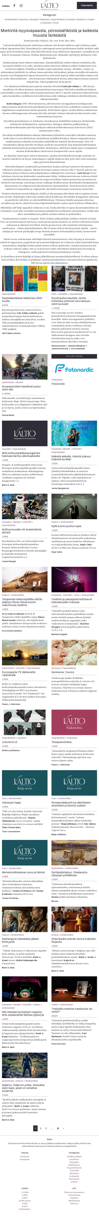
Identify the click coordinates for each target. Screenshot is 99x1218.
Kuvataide (6, 522)
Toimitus (74, 1198)
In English (90, 19)
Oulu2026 (70, 19)
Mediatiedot (74, 1200)
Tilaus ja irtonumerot (74, 1192)
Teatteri (36, 1005)
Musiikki (19, 382)
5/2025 (5, 305)
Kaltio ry (74, 1203)
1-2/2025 (55, 308)
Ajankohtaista (8, 382)
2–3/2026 (6, 393)
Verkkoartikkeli (11, 19)
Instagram (25, 1159)
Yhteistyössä (56, 380)
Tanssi (76, 595)
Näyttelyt (80, 19)
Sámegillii (33, 19)
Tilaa (87, 5)
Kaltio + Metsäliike (59, 294)
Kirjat (4, 798)
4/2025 (25, 1206)
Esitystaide (46, 23)
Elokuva (54, 522)
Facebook (24, 1156)
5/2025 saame (25, 1200)
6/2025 (54, 1016)
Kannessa (55, 668)
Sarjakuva (23, 19)
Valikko (6, 6)
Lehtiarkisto (24, 1209)
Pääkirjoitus (44, 19)
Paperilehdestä (58, 19)
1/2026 (5, 460)
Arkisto (56, 23)
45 (58, 1128)
